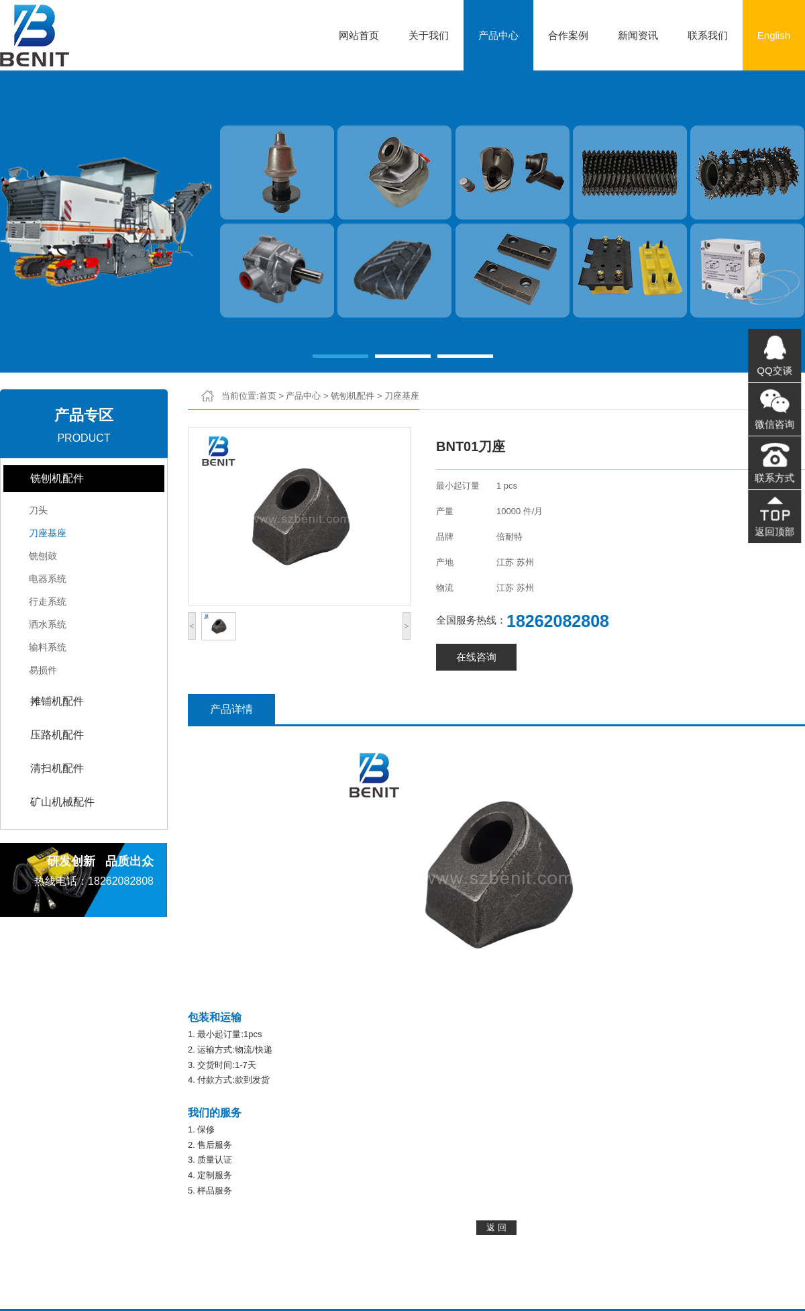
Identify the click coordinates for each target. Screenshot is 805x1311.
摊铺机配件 (57, 701)
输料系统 (47, 647)
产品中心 (498, 35)
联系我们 (708, 35)
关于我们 (429, 35)
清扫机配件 (57, 768)
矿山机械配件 (62, 802)
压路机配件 (57, 734)
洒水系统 (47, 624)
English (773, 35)
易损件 (43, 670)
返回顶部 (774, 528)
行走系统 (47, 601)
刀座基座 (47, 533)
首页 (267, 396)
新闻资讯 (638, 35)
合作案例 (568, 35)
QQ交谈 (774, 372)
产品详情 (231, 709)
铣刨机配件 (57, 478)
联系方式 (774, 476)
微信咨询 (774, 425)
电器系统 (47, 578)
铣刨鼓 (43, 555)
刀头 (38, 510)
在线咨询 (476, 657)
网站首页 (359, 35)
